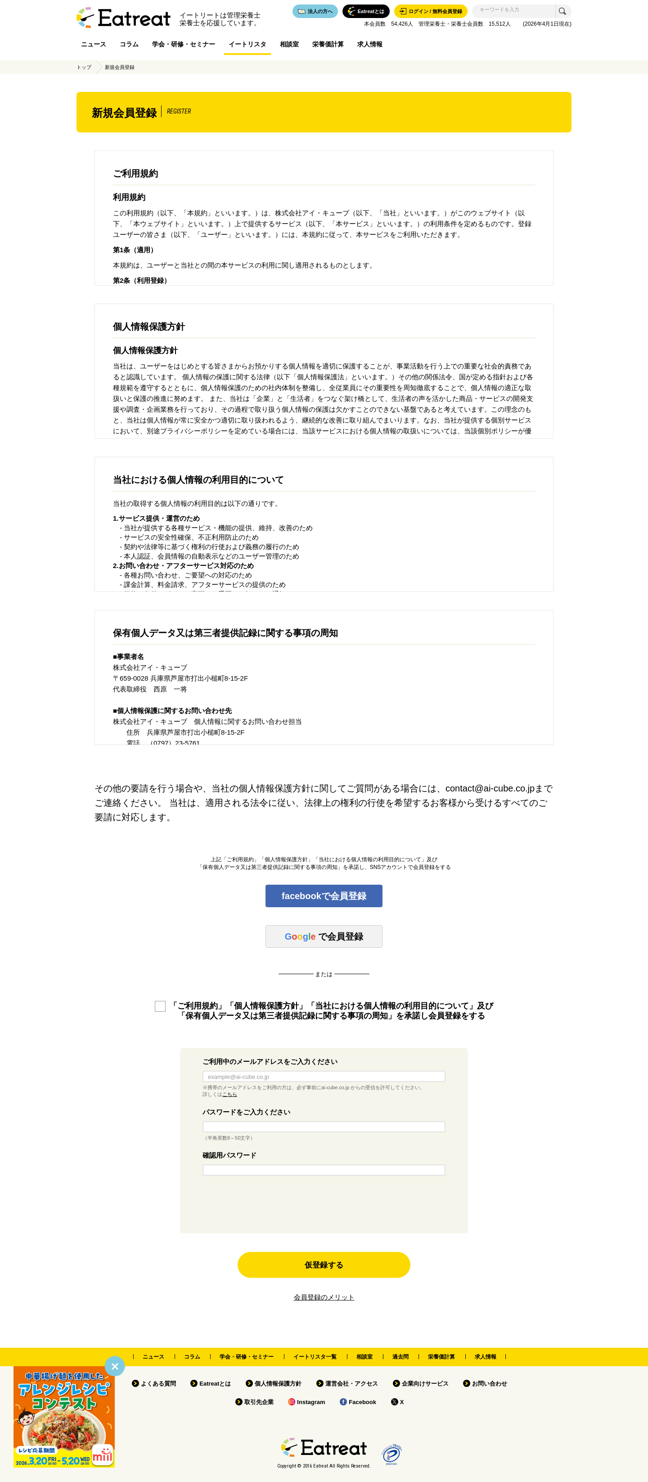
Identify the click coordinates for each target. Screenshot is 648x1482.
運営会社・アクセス (351, 1383)
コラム (129, 44)
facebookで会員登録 (324, 896)
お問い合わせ (489, 1383)
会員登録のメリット (324, 1297)
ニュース (93, 44)
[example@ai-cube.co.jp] (324, 1076)
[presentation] (324, 1206)
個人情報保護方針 (278, 1383)
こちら (229, 1094)
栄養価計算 (328, 44)
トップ (83, 67)
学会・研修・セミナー (183, 44)
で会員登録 (324, 936)
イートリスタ (247, 44)
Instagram (311, 1402)
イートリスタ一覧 (315, 1357)
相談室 (289, 44)
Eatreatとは (215, 1383)
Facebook (362, 1402)
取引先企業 (259, 1402)
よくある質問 (158, 1383)
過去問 (400, 1357)
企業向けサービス (425, 1383)
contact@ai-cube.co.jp (490, 788)
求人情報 (369, 44)
